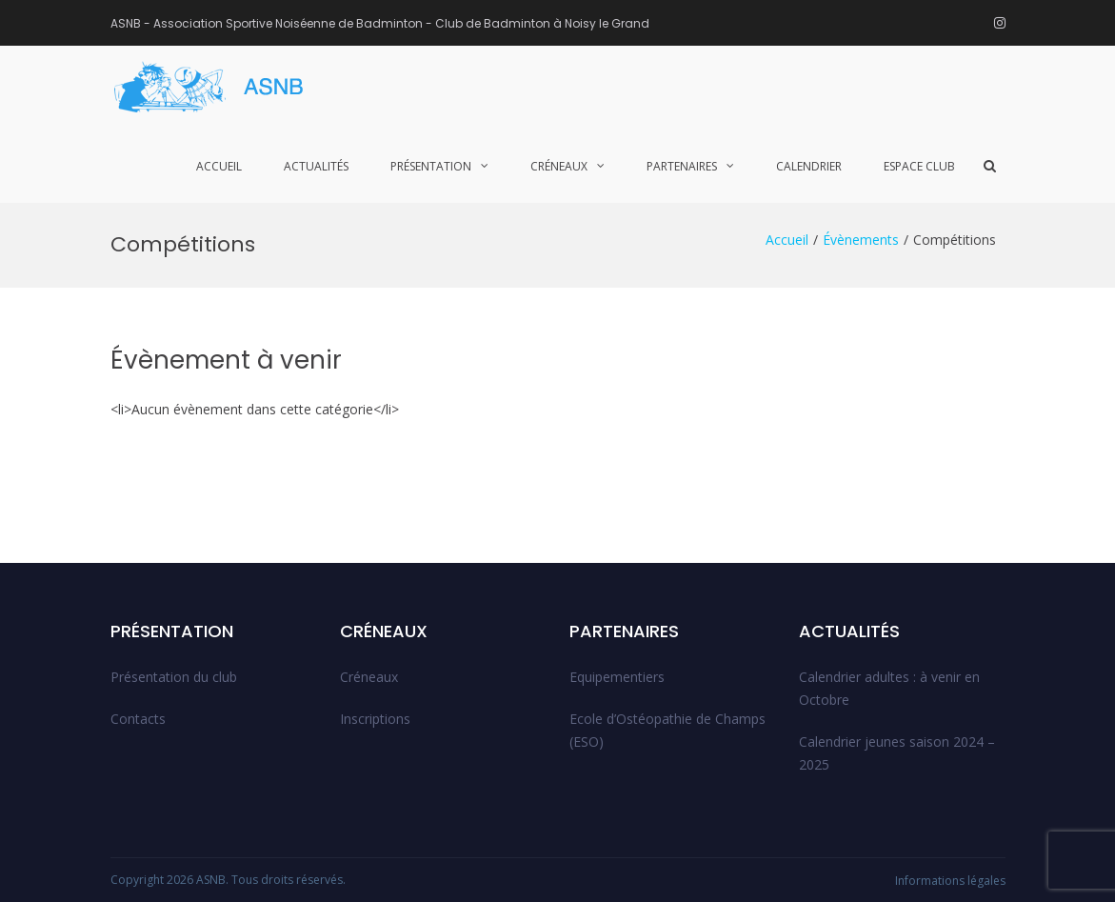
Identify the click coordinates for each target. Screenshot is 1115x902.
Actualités (316, 166)
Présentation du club (173, 677)
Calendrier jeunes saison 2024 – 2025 (897, 752)
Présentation (430, 166)
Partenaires (682, 166)
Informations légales (950, 880)
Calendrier (809, 166)
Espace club (919, 166)
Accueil (219, 166)
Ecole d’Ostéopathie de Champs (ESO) (667, 730)
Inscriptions (375, 719)
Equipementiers (617, 677)
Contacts (138, 719)
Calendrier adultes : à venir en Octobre (889, 688)
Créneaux (558, 166)
